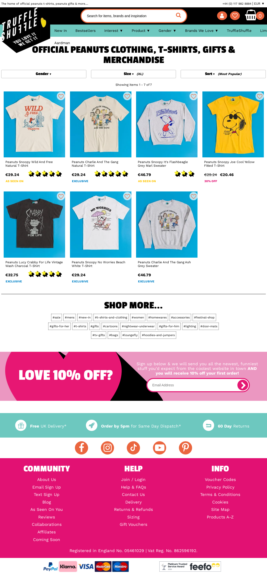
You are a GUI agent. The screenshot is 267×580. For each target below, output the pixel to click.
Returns (226, 426)
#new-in (85, 317)
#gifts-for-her (59, 326)
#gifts (95, 326)
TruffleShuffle (239, 30)
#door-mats (208, 326)
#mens (69, 317)
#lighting (190, 326)
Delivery (133, 502)
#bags (113, 335)
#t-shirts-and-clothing (111, 317)
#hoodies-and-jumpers (158, 335)
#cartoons (110, 326)
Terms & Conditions (220, 495)
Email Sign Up (46, 487)
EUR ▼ (259, 3)
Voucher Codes (220, 480)
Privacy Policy (220, 487)
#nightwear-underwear (138, 326)
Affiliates (46, 532)
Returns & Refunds (133, 510)
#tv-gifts (99, 335)
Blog (46, 502)
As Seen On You (46, 510)
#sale (56, 317)
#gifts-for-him (169, 326)
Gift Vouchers (133, 525)
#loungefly (130, 335)
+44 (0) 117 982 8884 (236, 3)
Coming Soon (46, 540)
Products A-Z (220, 517)
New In (60, 30)
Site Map (220, 510)
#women (138, 317)
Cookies (220, 502)
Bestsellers (85, 30)
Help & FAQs (133, 487)
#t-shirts (80, 326)
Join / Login (133, 480)
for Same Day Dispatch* (133, 426)
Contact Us (133, 495)
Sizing (133, 517)
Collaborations (47, 525)
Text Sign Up (46, 495)
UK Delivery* (41, 426)
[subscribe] (242, 385)
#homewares (157, 317)
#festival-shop (204, 317)
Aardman (62, 43)
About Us (46, 480)
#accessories (180, 317)
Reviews (46, 517)
